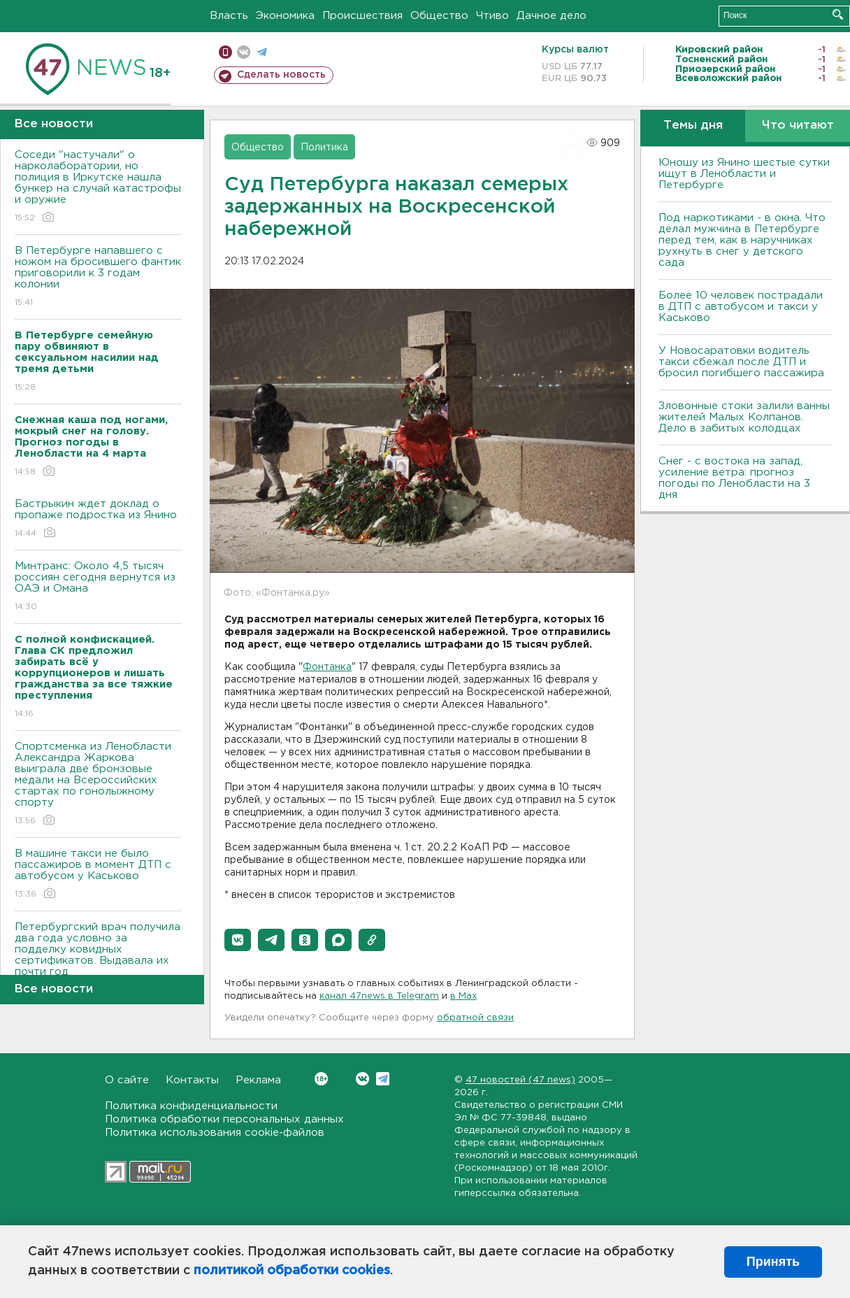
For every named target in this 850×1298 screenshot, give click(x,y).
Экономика (285, 15)
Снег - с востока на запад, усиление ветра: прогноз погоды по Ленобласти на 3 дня (734, 478)
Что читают (798, 125)
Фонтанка (327, 667)
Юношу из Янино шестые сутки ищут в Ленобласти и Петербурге (744, 174)
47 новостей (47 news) (520, 1080)
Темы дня (693, 125)
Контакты (192, 1080)
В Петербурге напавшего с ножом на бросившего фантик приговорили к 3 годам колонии (98, 277)
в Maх (463, 996)
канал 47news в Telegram (379, 996)
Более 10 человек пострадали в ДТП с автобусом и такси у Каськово (740, 306)
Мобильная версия (225, 52)
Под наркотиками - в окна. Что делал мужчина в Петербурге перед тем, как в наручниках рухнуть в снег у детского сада (742, 240)
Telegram (382, 1078)
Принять (773, 1262)
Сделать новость (281, 75)
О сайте (127, 1080)
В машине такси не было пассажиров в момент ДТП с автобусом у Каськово (98, 874)
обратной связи (475, 1018)
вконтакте (243, 52)
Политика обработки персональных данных (224, 1119)
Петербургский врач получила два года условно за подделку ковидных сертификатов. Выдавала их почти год (98, 959)
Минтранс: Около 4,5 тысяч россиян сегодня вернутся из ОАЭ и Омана (98, 587)
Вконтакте (321, 1078)
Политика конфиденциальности (191, 1106)
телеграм (261, 52)
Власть (229, 15)
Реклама (258, 1080)
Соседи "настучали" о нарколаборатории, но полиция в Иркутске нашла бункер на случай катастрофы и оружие (98, 187)
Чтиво (492, 15)
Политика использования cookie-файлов (214, 1132)
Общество (439, 15)
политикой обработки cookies (292, 1270)
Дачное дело (551, 15)
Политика (324, 147)
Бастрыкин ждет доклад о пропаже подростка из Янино (98, 519)
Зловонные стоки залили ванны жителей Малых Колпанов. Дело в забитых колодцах (744, 417)
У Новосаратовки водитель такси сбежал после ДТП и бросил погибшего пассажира (741, 362)
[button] (237, 940)
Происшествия (362, 15)
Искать (838, 14)
